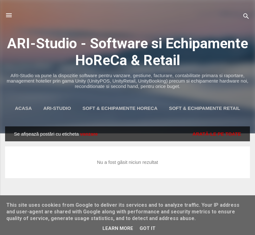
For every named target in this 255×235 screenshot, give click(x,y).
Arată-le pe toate (217, 134)
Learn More (117, 228)
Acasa (23, 108)
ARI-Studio (57, 108)
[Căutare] (246, 17)
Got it (147, 228)
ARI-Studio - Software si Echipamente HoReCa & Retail (127, 52)
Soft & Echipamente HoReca (119, 108)
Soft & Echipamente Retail (204, 108)
